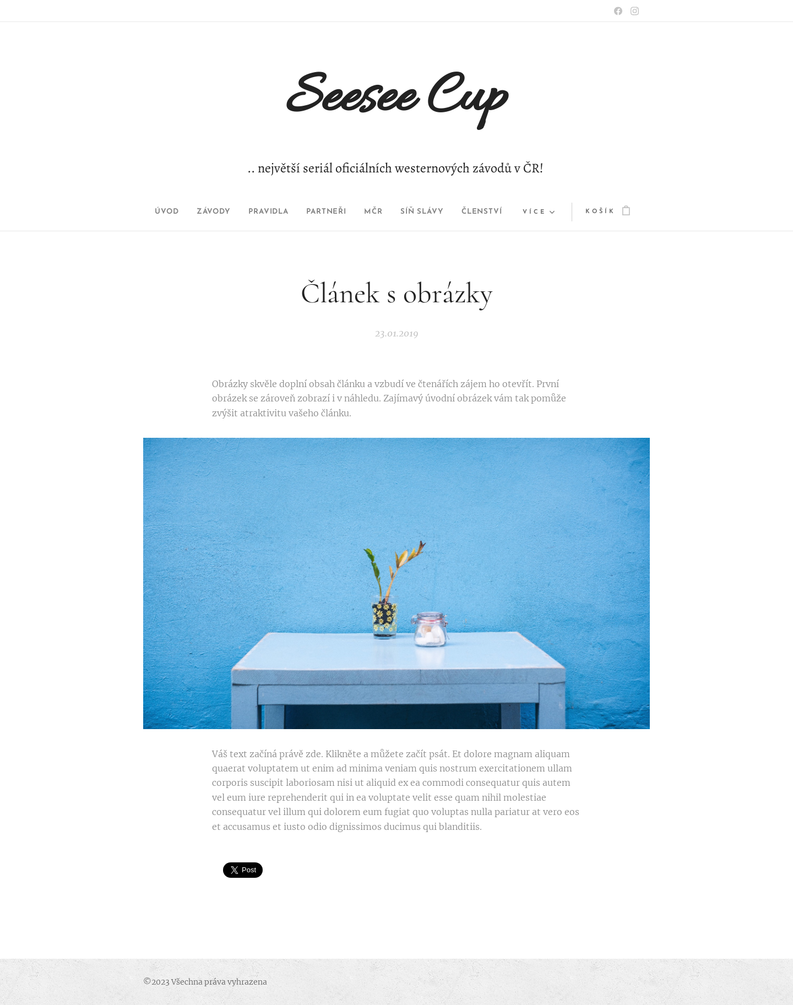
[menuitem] (152, 212)
